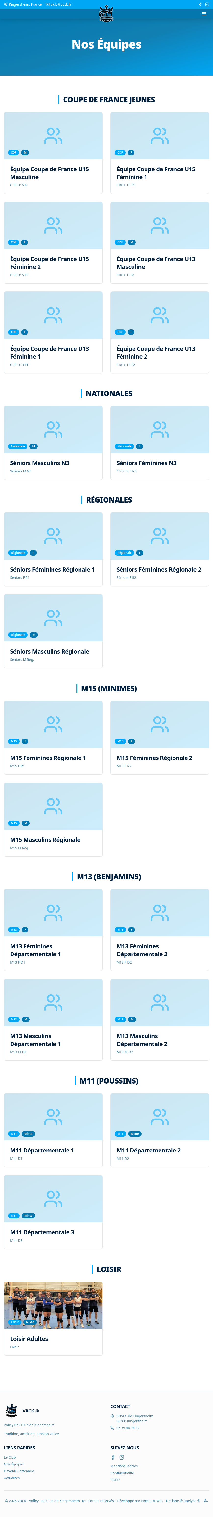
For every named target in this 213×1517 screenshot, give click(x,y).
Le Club (10, 1457)
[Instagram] (121, 1457)
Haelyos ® (192, 1500)
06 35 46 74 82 (128, 1427)
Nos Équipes (14, 1464)
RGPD (115, 1480)
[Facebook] (112, 1457)
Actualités (12, 1478)
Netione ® (174, 1500)
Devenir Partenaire (19, 1471)
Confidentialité (122, 1473)
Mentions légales (124, 1466)
